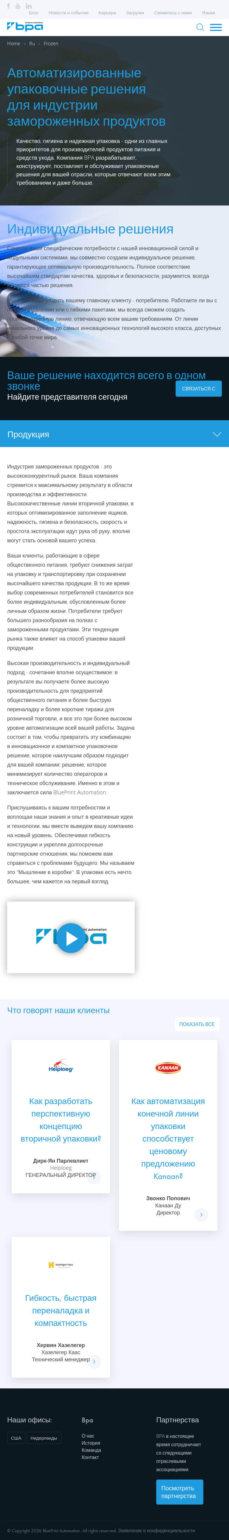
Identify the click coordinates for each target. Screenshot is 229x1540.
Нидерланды (44, 1438)
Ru (32, 43)
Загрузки (135, 12)
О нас (88, 1435)
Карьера (107, 12)
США (16, 1438)
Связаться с (198, 388)
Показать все (197, 1024)
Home (13, 43)
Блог (33, 12)
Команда (91, 1450)
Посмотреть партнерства (178, 1492)
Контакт (90, 1457)
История (91, 1443)
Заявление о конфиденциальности (156, 1530)
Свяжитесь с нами (173, 12)
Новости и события (68, 12)
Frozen (51, 43)
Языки (210, 12)
